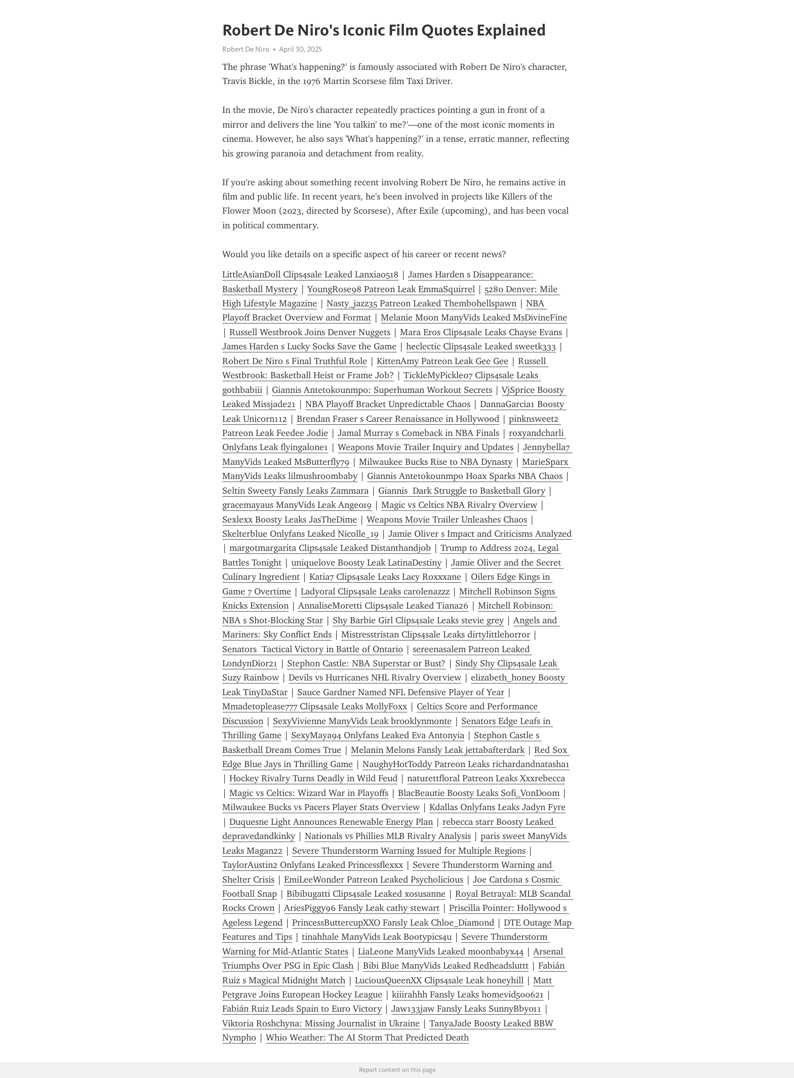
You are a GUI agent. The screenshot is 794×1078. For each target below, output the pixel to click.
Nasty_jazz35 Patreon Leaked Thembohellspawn (422, 303)
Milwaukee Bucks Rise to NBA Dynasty (435, 461)
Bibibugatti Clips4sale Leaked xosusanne (366, 893)
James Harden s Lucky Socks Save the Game (309, 346)
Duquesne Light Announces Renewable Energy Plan (331, 821)
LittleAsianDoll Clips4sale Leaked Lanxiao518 (310, 274)
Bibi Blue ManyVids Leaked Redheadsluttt (446, 965)
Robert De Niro (245, 49)
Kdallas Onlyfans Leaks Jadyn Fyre (497, 807)
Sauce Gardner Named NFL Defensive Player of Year (400, 692)
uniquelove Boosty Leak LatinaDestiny (366, 562)
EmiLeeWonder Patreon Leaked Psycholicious (373, 879)
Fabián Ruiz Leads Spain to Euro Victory (302, 1008)
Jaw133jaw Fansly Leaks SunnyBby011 (466, 1008)
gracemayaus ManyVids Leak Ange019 (297, 504)
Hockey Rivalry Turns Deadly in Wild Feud (313, 778)
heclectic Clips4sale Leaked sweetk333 (481, 346)
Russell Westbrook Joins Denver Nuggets (309, 332)
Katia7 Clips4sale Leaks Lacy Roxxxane (385, 576)
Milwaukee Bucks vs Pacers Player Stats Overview (321, 807)
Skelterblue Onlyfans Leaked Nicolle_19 (300, 533)
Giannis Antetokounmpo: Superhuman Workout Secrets (382, 389)
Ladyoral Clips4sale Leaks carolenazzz (375, 591)
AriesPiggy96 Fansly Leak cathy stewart (362, 907)
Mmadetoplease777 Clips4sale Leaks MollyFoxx (314, 706)
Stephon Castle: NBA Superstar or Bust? (366, 663)
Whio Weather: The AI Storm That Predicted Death (367, 1037)
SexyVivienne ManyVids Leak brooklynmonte (362, 721)
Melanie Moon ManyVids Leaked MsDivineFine (474, 317)
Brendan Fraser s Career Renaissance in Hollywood (398, 418)
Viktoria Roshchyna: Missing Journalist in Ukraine (321, 1023)
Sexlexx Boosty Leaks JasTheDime (289, 519)
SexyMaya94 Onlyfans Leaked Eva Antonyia (377, 735)
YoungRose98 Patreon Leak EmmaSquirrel (391, 289)
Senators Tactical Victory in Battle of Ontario (312, 649)
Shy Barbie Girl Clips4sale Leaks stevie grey (418, 620)
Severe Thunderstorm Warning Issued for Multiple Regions (409, 850)
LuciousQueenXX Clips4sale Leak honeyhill (439, 980)
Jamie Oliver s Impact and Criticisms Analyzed (480, 533)
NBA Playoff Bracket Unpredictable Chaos (387, 404)
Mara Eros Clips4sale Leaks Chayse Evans (481, 332)
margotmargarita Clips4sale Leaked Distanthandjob (330, 547)
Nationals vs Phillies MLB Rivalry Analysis (388, 836)
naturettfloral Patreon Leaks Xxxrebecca (486, 778)
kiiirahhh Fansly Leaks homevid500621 (468, 994)
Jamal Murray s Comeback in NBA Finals (418, 432)
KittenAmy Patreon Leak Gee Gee (442, 361)
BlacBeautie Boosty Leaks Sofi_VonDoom (479, 792)
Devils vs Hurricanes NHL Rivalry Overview (375, 677)
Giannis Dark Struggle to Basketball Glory (461, 490)
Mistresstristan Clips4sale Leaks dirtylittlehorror (435, 634)
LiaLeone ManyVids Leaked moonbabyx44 (441, 951)
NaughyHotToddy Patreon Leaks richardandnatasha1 (466, 764)
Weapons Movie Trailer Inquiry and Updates (425, 447)
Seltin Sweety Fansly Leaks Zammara (295, 490)
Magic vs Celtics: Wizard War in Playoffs (308, 792)
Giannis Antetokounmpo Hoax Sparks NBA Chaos (465, 476)
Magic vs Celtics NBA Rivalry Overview (459, 504)
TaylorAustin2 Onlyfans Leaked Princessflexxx (312, 864)
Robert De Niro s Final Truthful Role (294, 361)
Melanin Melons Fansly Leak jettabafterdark (438, 749)
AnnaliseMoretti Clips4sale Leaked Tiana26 (383, 605)
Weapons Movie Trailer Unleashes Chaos (447, 519)
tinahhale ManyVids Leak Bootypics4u (377, 936)
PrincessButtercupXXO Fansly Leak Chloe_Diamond (393, 922)
